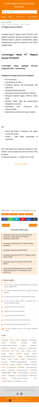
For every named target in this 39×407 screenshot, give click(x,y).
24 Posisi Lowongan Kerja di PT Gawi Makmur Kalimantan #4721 (21, 330)
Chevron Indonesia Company (10, 346)
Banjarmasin (33, 341)
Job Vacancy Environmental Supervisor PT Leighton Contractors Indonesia (21, 292)
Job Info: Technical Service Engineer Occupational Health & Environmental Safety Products (21, 302)
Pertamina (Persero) (7, 374)
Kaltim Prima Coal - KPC (8, 357)
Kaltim (23, 214)
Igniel (28, 405)
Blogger (20, 405)
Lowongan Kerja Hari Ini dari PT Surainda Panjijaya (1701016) (20, 297)
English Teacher (32, 349)
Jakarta (29, 352)
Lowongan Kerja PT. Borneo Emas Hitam (14, 312)
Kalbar (4, 355)
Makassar (20, 366)
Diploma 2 (34, 346)
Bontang (14, 343)
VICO (13, 385)
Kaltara (19, 355)
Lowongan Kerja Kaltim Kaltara (19, 5)
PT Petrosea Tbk (17, 369)
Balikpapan (25, 341)
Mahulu (13, 366)
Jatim (35, 352)
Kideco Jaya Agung (31, 357)
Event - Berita (6, 352)
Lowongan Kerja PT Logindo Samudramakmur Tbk (17, 325)
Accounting (5, 341)
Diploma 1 (24, 346)
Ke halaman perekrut (21, 164)
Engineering (15, 214)
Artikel (18, 341)
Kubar (4, 360)
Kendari (21, 357)
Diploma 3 (6, 214)
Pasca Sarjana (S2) (7, 371)
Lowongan (34, 363)
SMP (35, 374)
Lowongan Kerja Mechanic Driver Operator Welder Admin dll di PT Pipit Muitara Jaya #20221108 (17, 271)
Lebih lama (33, 225)
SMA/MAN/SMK (27, 374)
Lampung (4, 363)
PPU (3, 369)
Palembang (33, 369)
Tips (22, 383)
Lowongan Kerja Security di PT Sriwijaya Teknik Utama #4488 (19, 256)
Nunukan (34, 366)
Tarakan (34, 380)
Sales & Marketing (7, 377)
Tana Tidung (22, 380)
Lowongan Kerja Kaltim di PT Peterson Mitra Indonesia (18, 245)
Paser (21, 371)
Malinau (27, 366)
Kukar (10, 360)
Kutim (16, 360)
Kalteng (27, 355)
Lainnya (22, 360)
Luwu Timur (5, 366)
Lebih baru (6, 225)
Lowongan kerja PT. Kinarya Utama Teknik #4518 (17, 263)
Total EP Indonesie (32, 383)
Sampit (25, 377)
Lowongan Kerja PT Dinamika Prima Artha (15, 316)
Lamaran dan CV (32, 360)
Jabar (23, 352)
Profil (10, 17)
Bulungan (24, 343)
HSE (17, 352)
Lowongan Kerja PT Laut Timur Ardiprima (14, 307)
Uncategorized (6, 385)
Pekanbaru (34, 371)
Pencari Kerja (20, 17)
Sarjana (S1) (33, 377)
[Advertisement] (19, 187)
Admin (12, 341)
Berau (4, 343)
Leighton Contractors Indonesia (19, 363)
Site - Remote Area (7, 380)
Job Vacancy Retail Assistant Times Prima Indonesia (17, 320)
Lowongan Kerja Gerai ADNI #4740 (15, 251)
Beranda (3, 17)
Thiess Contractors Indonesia (10, 383)
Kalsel (11, 355)
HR (13, 352)
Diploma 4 (13, 349)
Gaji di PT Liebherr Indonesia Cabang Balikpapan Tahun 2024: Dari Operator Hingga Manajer (21, 286)
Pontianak (18, 374)
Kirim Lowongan (33, 17)
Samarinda (31, 214)
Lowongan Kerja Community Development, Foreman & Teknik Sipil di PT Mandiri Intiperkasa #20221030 (17, 237)
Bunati (35, 343)
